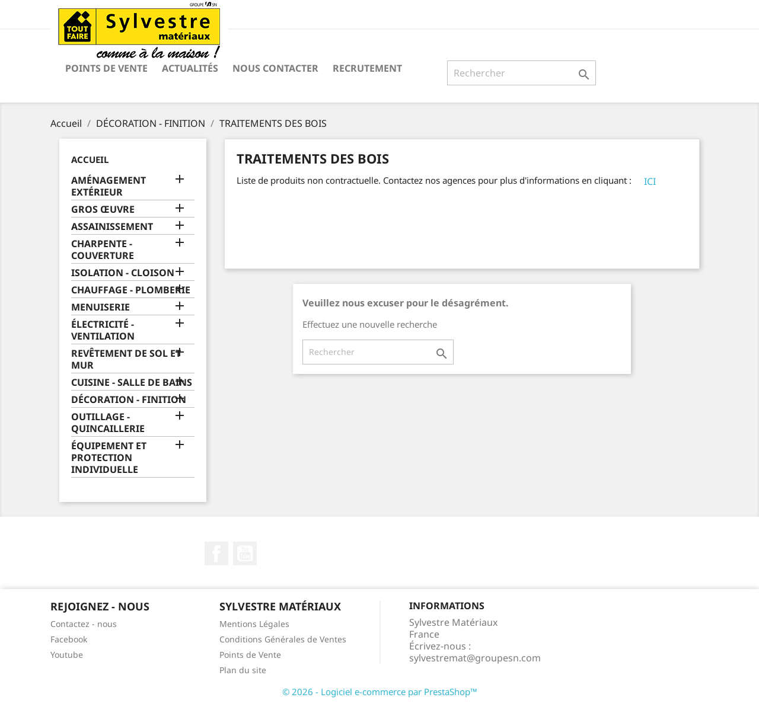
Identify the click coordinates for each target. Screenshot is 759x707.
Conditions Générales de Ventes (282, 639)
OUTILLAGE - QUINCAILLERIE (108, 423)
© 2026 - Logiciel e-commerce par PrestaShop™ (379, 692)
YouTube (245, 553)
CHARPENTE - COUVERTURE (102, 250)
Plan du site (242, 670)
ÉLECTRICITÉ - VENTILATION (103, 330)
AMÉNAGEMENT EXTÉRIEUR (108, 186)
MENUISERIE (100, 307)
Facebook (216, 553)
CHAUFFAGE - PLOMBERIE (130, 290)
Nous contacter (275, 68)
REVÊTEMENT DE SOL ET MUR (126, 359)
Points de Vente (106, 68)
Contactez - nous (83, 623)
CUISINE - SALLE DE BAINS (131, 382)
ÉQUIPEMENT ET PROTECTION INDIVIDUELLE (108, 458)
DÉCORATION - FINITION (128, 400)
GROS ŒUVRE (103, 209)
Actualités (190, 68)
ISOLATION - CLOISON (122, 273)
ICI (650, 181)
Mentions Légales (254, 623)
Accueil (90, 159)
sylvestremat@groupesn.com (475, 657)
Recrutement (367, 68)
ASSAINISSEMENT (112, 226)
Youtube (66, 654)
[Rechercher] (521, 72)
